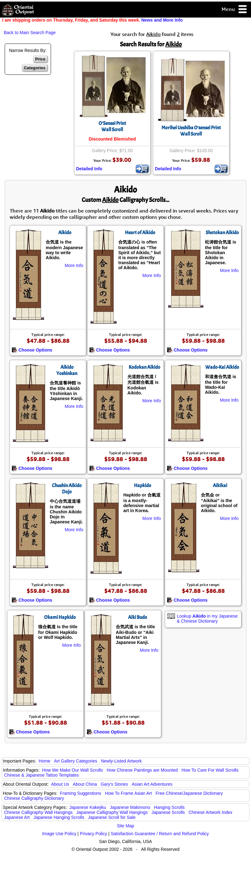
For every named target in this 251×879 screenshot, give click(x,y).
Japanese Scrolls (168, 812)
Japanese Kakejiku (87, 807)
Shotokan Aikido (222, 232)
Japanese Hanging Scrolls (59, 817)
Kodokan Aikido (144, 367)
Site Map (125, 825)
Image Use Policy (59, 833)
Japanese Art (17, 817)
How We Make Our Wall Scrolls (72, 770)
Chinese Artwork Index (211, 812)
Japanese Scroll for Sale (112, 817)
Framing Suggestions (80, 793)
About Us (60, 784)
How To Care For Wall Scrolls (210, 770)
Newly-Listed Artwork (121, 760)
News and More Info (161, 20)
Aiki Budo (137, 617)
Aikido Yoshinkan (66, 370)
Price (40, 59)
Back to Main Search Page (30, 32)
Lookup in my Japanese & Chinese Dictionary (207, 619)
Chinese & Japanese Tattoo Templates (41, 775)
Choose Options (32, 349)
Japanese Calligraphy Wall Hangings (112, 812)
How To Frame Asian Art (128, 793)
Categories (34, 67)
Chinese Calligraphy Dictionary (34, 798)
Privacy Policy (93, 833)
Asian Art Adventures (152, 784)
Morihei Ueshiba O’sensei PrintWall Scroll (191, 131)
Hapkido (142, 485)
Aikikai (220, 485)
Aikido (64, 232)
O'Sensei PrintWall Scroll (112, 126)
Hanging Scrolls (169, 807)
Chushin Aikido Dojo (67, 488)
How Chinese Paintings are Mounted (142, 770)
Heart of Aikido (140, 232)
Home (44, 760)
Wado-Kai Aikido (222, 367)
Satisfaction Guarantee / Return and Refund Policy (160, 833)
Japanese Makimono (130, 807)
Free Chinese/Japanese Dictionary (189, 793)
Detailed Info (89, 168)
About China (85, 784)
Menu (235, 9)
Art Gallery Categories (75, 760)
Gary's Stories (114, 784)
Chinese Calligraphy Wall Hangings (38, 812)
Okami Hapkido (60, 617)
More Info (74, 265)
